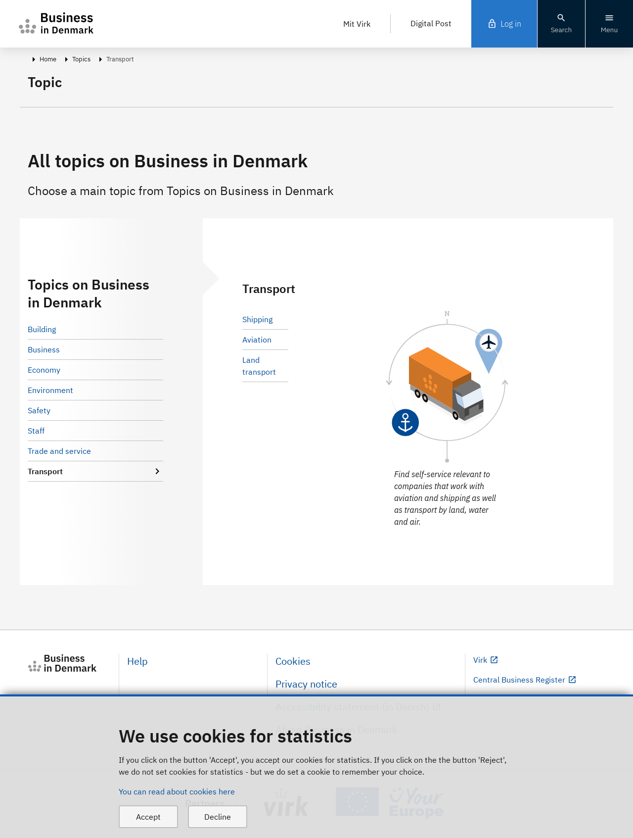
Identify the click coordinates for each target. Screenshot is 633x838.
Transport (95, 471)
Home (48, 59)
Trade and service (59, 451)
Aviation (256, 340)
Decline (217, 817)
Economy (44, 370)
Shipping (257, 319)
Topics (81, 59)
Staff (36, 431)
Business (44, 349)
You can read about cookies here (177, 791)
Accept (148, 817)
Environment (50, 390)
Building (42, 329)
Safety (39, 410)
